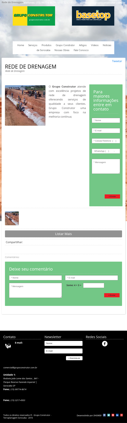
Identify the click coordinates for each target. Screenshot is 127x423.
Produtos (46, 45)
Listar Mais (63, 234)
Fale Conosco (81, 50)
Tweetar (117, 61)
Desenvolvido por (89, 415)
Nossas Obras (62, 50)
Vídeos (95, 45)
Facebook (104, 343)
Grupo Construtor (65, 45)
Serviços (32, 45)
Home (20, 45)
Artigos (83, 45)
